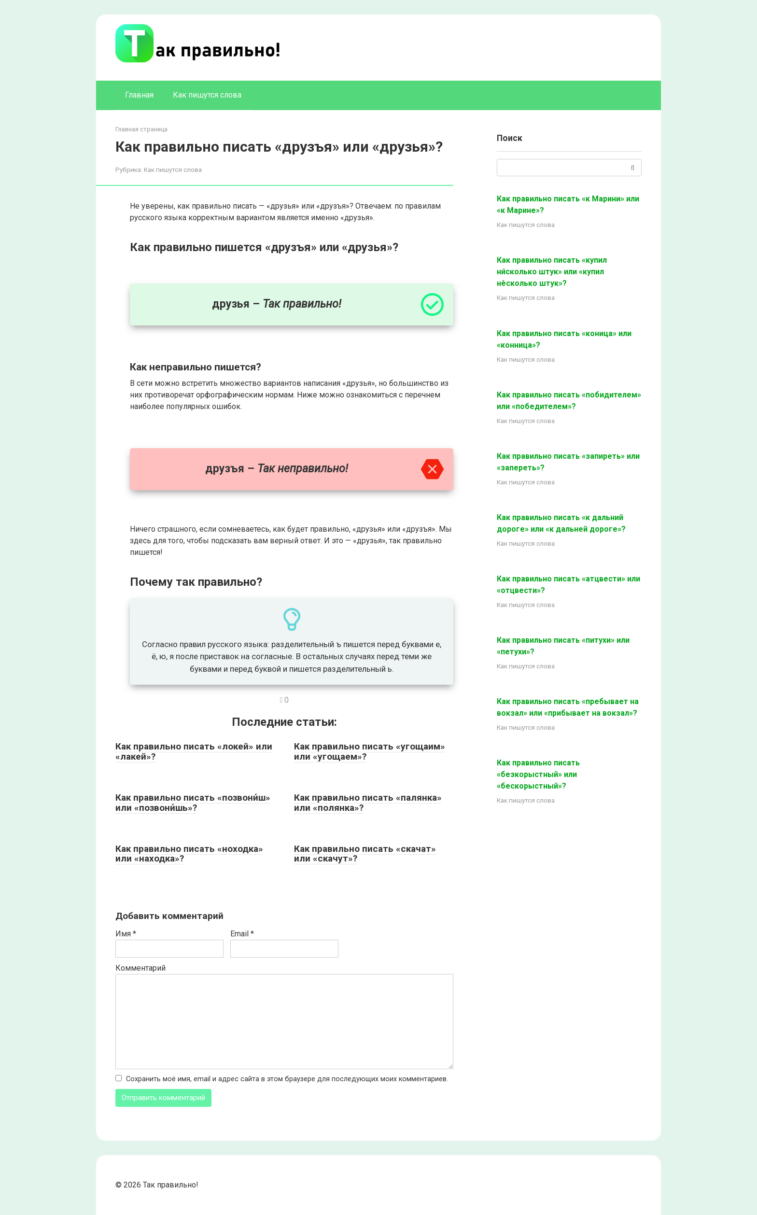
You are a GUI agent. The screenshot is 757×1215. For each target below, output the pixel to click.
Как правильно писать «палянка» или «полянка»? (368, 802)
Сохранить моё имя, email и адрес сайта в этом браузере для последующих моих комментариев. (287, 1079)
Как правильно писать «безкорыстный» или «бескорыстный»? (538, 774)
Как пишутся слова (207, 94)
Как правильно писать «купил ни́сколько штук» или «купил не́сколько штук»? (552, 271)
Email (242, 933)
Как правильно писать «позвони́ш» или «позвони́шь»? (192, 802)
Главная (139, 94)
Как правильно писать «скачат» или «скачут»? (365, 853)
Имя (125, 933)
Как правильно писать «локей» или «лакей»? (193, 751)
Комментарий (140, 968)
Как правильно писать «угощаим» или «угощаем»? (369, 751)
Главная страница (141, 129)
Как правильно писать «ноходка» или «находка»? (189, 853)
